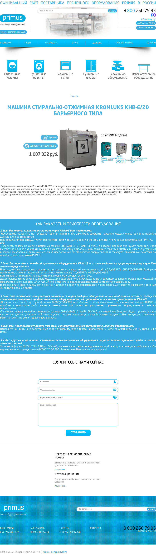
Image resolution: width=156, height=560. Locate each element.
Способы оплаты (39, 532)
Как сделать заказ (10, 532)
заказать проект (146, 28)
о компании (5, 43)
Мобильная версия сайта (55, 552)
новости (64, 528)
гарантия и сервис (124, 43)
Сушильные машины (38, 76)
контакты (151, 43)
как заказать (51, 43)
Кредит (27, 43)
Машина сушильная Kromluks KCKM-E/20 (109, 160)
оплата (75, 43)
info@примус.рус (148, 20)
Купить (52, 137)
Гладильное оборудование (117, 76)
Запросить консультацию (43, 146)
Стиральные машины (12, 76)
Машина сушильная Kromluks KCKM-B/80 (139, 160)
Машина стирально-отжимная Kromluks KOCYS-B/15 (124, 159)
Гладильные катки (65, 76)
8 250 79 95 (140, 11)
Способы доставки (70, 532)
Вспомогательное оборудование (144, 76)
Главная (74, 96)
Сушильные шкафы (91, 76)
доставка (97, 43)
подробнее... (60, 470)
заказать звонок (146, 23)
